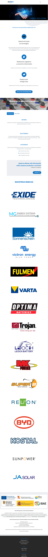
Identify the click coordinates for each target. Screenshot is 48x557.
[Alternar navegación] (40, 2)
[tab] (10, 113)
